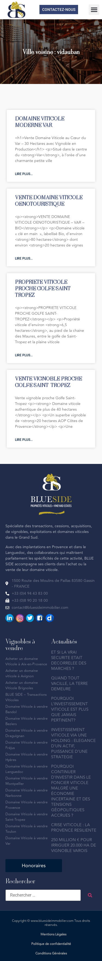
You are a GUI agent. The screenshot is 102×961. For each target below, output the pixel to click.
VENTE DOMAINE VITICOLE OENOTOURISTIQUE (48, 200)
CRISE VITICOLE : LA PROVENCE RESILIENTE (73, 828)
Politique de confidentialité (51, 944)
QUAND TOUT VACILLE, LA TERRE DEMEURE (69, 683)
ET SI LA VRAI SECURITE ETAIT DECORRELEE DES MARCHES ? (68, 660)
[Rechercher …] (43, 895)
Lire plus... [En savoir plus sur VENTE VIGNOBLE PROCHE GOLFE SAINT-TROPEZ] (24, 440)
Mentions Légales (53, 934)
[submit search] (90, 895)
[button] (94, 9)
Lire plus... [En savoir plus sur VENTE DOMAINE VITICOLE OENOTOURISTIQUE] (24, 258)
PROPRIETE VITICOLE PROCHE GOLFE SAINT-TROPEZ (44, 288)
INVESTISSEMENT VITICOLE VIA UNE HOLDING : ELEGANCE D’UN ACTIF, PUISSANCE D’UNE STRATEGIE (73, 743)
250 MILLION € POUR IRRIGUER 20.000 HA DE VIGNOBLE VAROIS (73, 845)
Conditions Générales (51, 953)
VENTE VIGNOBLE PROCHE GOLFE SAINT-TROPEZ (48, 381)
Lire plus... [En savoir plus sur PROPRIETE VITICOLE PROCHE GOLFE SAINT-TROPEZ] (24, 355)
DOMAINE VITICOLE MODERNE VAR (39, 121)
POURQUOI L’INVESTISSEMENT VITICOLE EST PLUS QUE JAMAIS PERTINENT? (69, 709)
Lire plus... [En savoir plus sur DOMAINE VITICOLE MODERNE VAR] (24, 174)
